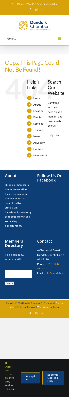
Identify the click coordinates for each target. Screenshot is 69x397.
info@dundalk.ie (54, 273)
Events (37, 117)
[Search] (52, 135)
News (36, 136)
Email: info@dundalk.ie (47, 4)
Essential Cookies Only (53, 378)
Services (38, 123)
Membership (40, 155)
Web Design (43, 307)
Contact (38, 148)
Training (38, 129)
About (37, 104)
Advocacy (39, 142)
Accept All (30, 377)
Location (38, 110)
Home (36, 98)
